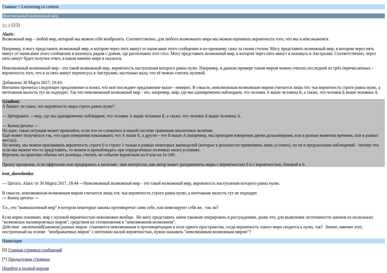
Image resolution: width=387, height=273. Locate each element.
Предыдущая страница (29, 259)
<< (4, 25)
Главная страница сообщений (35, 250)
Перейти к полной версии (25, 268)
